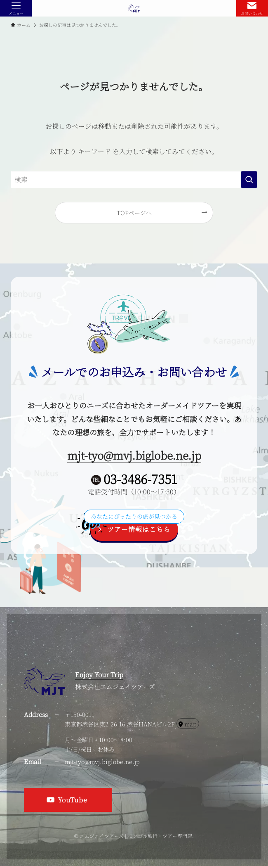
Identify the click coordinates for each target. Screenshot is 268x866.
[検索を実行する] (249, 179)
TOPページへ (134, 212)
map (188, 724)
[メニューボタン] (16, 8)
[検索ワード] (134, 179)
